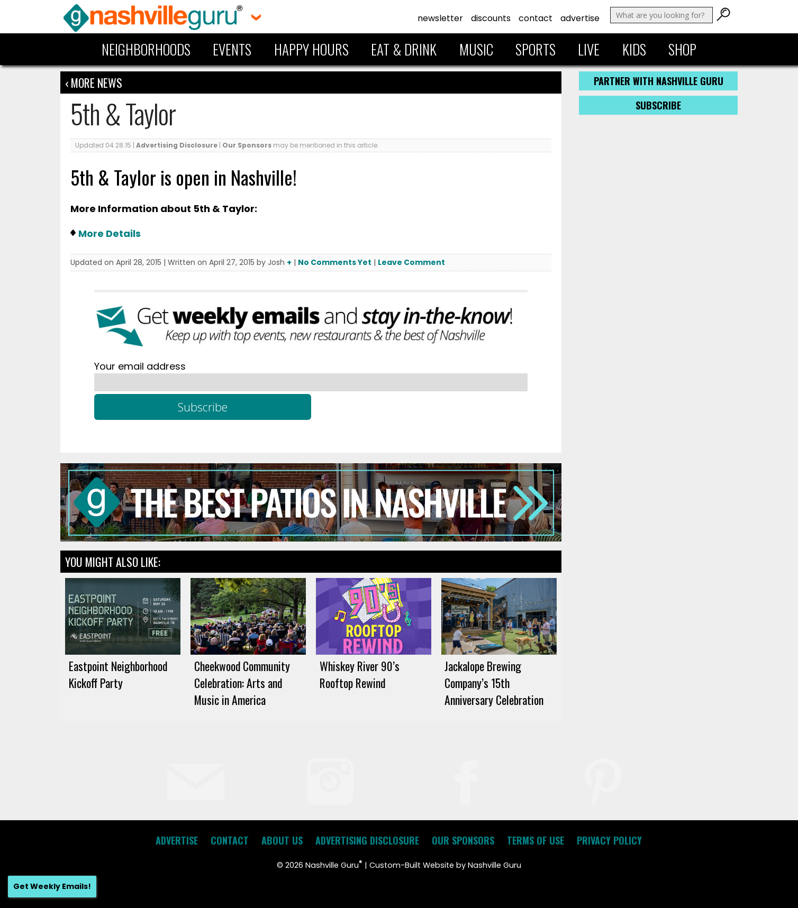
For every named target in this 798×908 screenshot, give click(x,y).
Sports (535, 49)
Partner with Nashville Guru (658, 81)
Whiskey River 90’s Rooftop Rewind (360, 674)
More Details (109, 233)
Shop (682, 49)
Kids (634, 49)
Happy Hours (311, 49)
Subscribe (658, 105)
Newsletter (440, 18)
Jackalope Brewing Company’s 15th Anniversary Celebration (494, 682)
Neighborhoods (146, 49)
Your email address (140, 366)
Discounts (491, 18)
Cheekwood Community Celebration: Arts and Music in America (242, 682)
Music (476, 49)
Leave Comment (411, 262)
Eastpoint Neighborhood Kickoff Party (118, 674)
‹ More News (93, 82)
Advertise (580, 18)
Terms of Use (535, 840)
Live (589, 49)
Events (232, 49)
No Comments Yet (334, 262)
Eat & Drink (404, 49)
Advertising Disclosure (176, 145)
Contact (535, 18)
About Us (282, 840)
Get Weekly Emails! (52, 886)
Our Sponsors (246, 145)
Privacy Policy (609, 840)
